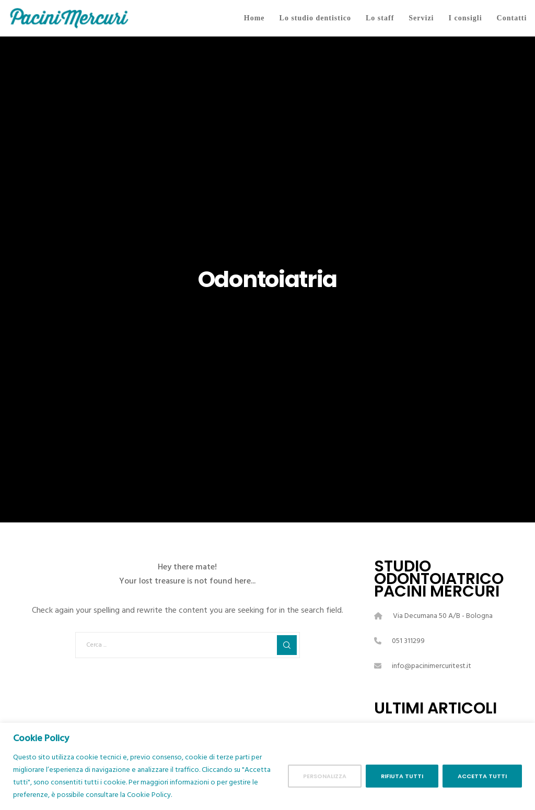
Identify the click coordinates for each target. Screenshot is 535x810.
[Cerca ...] (187, 645)
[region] (267, 766)
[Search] (287, 645)
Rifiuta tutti (402, 776)
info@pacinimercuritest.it (431, 666)
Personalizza (324, 776)
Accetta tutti (482, 776)
